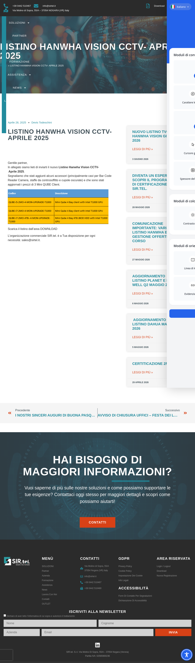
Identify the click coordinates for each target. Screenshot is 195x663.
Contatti (144, 35)
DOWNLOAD (48, 228)
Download (161, 571)
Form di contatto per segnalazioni (135, 596)
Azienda (121, 23)
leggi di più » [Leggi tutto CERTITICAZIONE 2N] (142, 372)
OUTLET (163, 35)
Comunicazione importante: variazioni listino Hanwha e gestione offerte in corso (155, 232)
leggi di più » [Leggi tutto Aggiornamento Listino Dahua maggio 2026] (142, 337)
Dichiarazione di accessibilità (132, 600)
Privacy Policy (125, 566)
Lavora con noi (117, 36)
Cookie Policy (125, 571)
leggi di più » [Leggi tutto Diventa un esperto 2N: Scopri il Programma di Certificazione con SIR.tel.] (142, 197)
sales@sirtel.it (31, 240)
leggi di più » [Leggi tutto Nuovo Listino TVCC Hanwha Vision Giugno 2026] (142, 149)
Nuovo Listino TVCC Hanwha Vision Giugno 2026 (154, 136)
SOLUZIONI (78, 23)
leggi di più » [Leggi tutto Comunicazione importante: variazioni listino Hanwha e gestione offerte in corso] (142, 249)
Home (3, 65)
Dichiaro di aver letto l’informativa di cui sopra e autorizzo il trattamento (41, 616)
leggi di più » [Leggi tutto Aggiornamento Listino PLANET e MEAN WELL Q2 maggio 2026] (142, 293)
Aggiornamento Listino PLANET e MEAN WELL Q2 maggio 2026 (154, 280)
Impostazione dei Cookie (130, 575)
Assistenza (172, 23)
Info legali (123, 580)
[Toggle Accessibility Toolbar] (186, 654)
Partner (101, 22)
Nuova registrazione (167, 575)
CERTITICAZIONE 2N (150, 364)
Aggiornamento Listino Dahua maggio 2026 (154, 324)
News (90, 36)
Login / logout (163, 566)
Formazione (145, 22)
